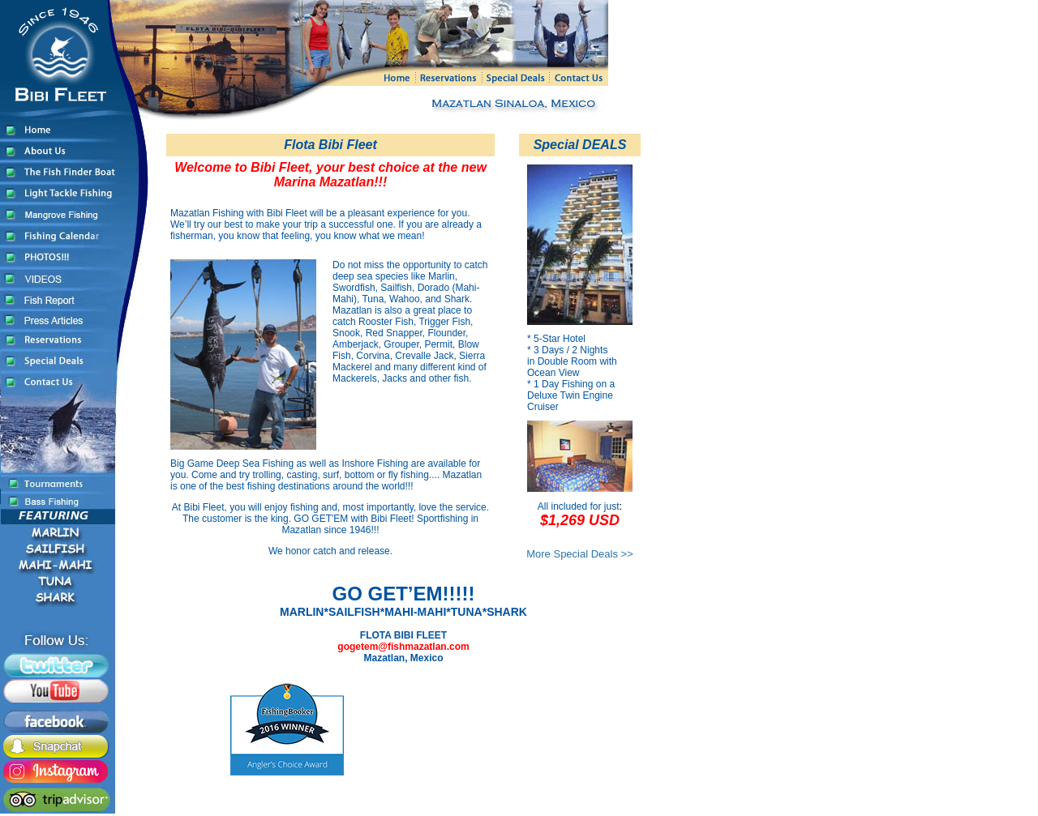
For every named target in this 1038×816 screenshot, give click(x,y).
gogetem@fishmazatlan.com (403, 646)
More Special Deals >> (579, 554)
